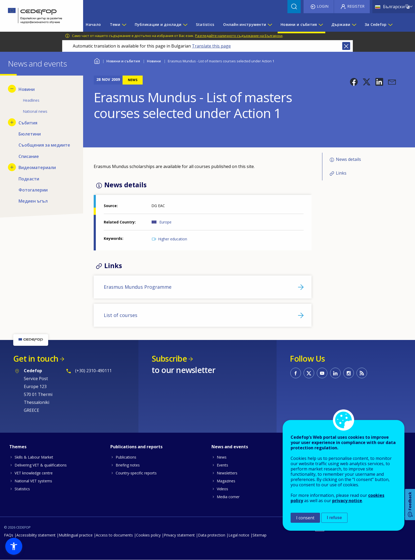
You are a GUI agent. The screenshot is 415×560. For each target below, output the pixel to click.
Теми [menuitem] (115, 24)
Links (341, 173)
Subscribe (169, 358)
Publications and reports (136, 447)
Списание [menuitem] (29, 156)
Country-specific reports (136, 472)
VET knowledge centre (34, 472)
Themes (17, 447)
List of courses (120, 315)
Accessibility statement (36, 535)
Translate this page (211, 46)
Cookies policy (148, 535)
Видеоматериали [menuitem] (37, 167)
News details (348, 159)
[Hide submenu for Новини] (12, 89)
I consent (305, 518)
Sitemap (259, 535)
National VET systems (33, 480)
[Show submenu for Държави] (354, 24)
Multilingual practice (76, 535)
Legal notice (238, 535)
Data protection (211, 535)
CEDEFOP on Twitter (309, 373)
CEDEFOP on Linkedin (335, 373)
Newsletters (227, 472)
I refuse (334, 517)
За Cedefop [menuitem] (376, 24)
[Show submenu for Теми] (124, 24)
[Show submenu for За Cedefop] (390, 24)
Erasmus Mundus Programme (138, 287)
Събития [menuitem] (28, 123)
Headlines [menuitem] (31, 100)
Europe (165, 222)
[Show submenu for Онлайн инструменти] (269, 24)
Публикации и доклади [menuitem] (158, 24)
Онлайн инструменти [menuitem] (244, 24)
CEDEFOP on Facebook (295, 373)
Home (97, 60)
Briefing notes (128, 465)
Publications (126, 457)
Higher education (172, 238)
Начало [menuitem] (93, 24)
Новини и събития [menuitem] (299, 24)
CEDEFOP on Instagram (348, 373)
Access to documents (114, 535)
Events (222, 465)
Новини (154, 61)
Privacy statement (179, 535)
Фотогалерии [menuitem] (33, 190)
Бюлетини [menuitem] (30, 134)
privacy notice (347, 500)
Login (322, 6)
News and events (229, 447)
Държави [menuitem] (340, 24)
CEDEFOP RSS (362, 373)
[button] (354, 82)
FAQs (8, 535)
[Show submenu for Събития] (12, 122)
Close (346, 46)
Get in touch (35, 358)
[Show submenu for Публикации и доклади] (185, 24)
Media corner (228, 496)
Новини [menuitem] (27, 89)
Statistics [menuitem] (205, 24)
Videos (222, 488)
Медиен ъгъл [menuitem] (33, 201)
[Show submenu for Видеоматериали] (12, 167)
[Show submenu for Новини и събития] (320, 24)
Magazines (226, 480)
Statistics (22, 488)
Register (355, 6)
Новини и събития (123, 61)
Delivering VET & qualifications (41, 465)
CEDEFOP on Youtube (322, 373)
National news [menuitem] (35, 111)
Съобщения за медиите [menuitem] (44, 145)
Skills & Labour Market (34, 457)
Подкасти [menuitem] (29, 179)
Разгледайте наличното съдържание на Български (238, 35)
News (222, 457)
